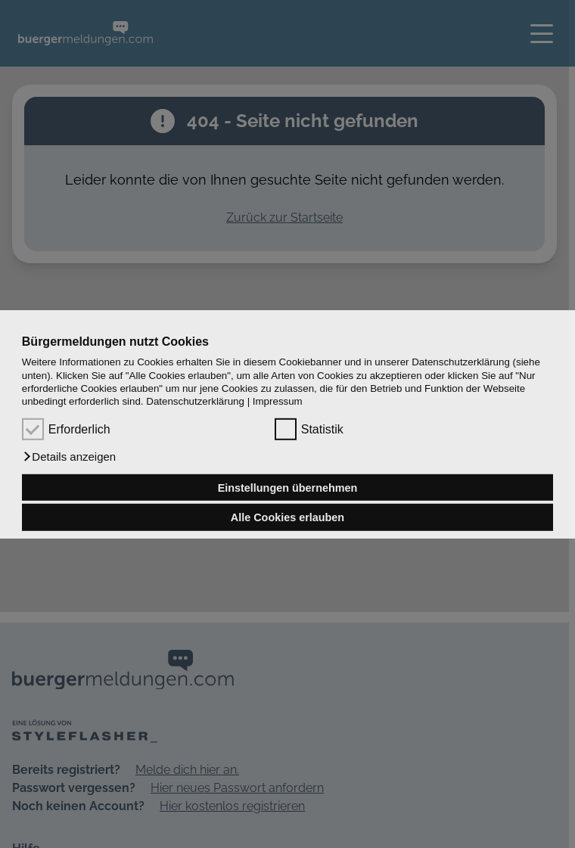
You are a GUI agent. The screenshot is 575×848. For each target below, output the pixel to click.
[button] (69, 457)
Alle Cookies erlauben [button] (287, 517)
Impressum (278, 401)
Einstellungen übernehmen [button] (288, 487)
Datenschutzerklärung (195, 401)
